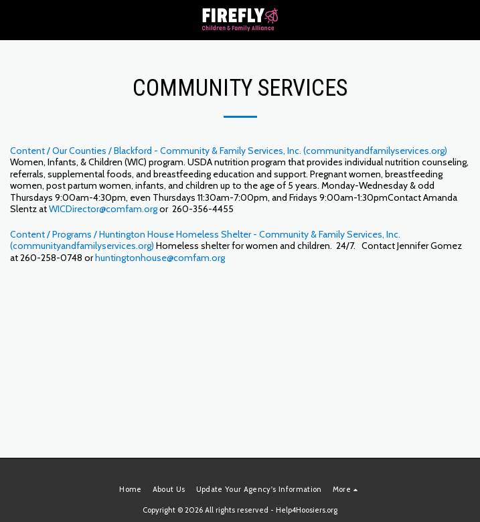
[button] (14, 19)
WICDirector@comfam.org (103, 209)
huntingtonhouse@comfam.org (160, 258)
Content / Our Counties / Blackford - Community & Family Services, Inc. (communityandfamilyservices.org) (228, 151)
